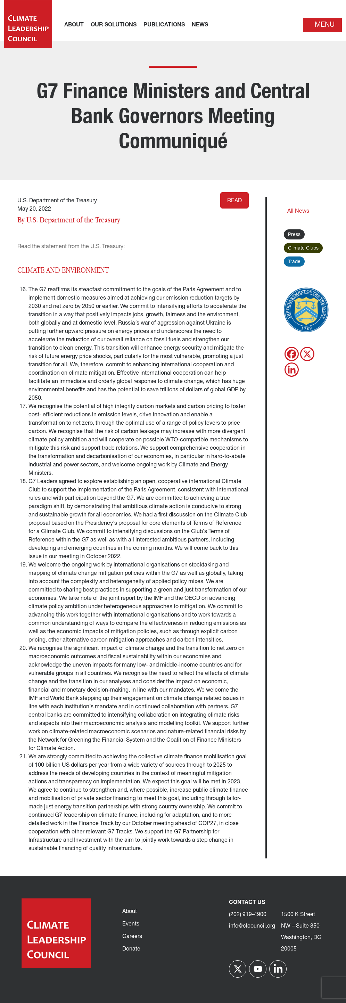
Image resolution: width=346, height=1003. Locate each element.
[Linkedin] (292, 369)
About (129, 911)
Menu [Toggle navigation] (325, 25)
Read (234, 201)
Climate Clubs (303, 248)
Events (130, 924)
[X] (307, 354)
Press (294, 234)
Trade (294, 261)
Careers (132, 936)
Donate (131, 949)
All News (298, 211)
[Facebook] (292, 354)
